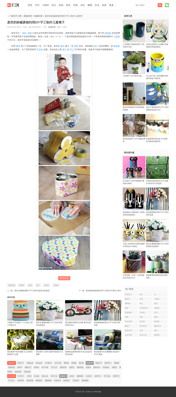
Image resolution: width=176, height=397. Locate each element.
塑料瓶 (66, 363)
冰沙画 (142, 321)
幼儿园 (36, 376)
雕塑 (90, 5)
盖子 (96, 46)
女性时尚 (20, 380)
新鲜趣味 (85, 380)
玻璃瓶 (73, 363)
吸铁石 (127, 299)
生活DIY (89, 376)
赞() (64, 278)
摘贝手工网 (16, 16)
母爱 (126, 317)
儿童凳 (117, 36)
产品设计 (76, 380)
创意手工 (97, 376)
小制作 (45, 5)
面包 (62, 46)
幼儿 (54, 5)
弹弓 (156, 330)
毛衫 (141, 299)
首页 (30, 5)
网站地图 (98, 392)
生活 (97, 5)
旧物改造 (30, 363)
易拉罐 (81, 363)
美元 (156, 312)
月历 (141, 330)
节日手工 (20, 376)
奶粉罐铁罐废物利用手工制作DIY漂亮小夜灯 (103, 291)
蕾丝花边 (143, 326)
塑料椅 (156, 335)
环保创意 (27, 372)
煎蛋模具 (128, 312)
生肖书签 (128, 335)
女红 (82, 5)
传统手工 (116, 376)
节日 (37, 5)
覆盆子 (127, 326)
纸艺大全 (54, 376)
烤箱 (156, 317)
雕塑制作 (80, 376)
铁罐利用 (38, 16)
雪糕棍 (116, 363)
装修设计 (66, 380)
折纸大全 (45, 376)
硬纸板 (117, 46)
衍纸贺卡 (128, 294)
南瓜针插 (128, 330)
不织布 (40, 49)
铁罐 (30, 285)
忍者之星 (143, 335)
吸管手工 (108, 363)
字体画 (142, 312)
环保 (75, 5)
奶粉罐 (108, 33)
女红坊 (71, 376)
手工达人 (11, 380)
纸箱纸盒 (11, 367)
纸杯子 (19, 367)
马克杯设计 (143, 308)
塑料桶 (127, 303)
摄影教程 (48, 380)
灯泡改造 (106, 367)
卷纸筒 (36, 367)
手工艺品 (107, 376)
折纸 (61, 5)
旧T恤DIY (48, 363)
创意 (104, 5)
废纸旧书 (63, 367)
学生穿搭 (128, 321)
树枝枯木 (96, 367)
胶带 (18, 46)
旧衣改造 (39, 363)
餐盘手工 (28, 367)
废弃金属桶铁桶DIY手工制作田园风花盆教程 (32, 291)
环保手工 (20, 363)
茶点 (141, 303)
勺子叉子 (54, 367)
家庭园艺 (39, 380)
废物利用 (28, 16)
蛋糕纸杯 (80, 367)
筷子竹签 (45, 367)
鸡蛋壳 (114, 367)
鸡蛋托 (71, 367)
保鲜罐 (156, 308)
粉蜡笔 (156, 321)
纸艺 (68, 5)
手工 (72, 49)
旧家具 (88, 367)
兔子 (141, 294)
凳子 (65, 49)
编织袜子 (157, 326)
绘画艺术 (57, 380)
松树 (141, 317)
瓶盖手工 (99, 363)
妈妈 (30, 33)
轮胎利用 (18, 372)
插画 (126, 308)
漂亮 (76, 46)
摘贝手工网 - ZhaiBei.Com (85, 392)
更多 (111, 5)
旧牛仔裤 (58, 363)
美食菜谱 (30, 380)
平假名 (156, 299)
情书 (156, 303)
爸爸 (24, 33)
